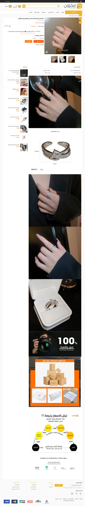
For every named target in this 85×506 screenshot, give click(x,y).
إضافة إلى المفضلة (39, 44)
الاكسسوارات (73, 15)
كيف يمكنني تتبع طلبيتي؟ (15, 489)
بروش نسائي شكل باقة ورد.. (14, 116)
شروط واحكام (34, 484)
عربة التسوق (15, 6)
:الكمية (42, 38)
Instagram (72, 493)
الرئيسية (62, 12)
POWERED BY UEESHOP (68, 500)
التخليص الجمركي (33, 489)
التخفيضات (43, 12)
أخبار (60, 498)
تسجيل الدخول (72, 1)
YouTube (80, 493)
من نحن (51, 484)
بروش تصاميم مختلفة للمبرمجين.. (13, 98)
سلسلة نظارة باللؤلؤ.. (16, 89)
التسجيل (77, 1)
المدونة (30, 12)
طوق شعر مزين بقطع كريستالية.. (13, 126)
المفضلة (6, 6)
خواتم (70, 15)
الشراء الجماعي (51, 12)
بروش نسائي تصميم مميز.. (15, 135)
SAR (39, 26)
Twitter (76, 493)
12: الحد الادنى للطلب (39, 35)
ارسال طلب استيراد (39, 22)
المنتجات (57, 12)
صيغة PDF (7, 26)
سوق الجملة (36, 12)
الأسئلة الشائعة (17, 484)
